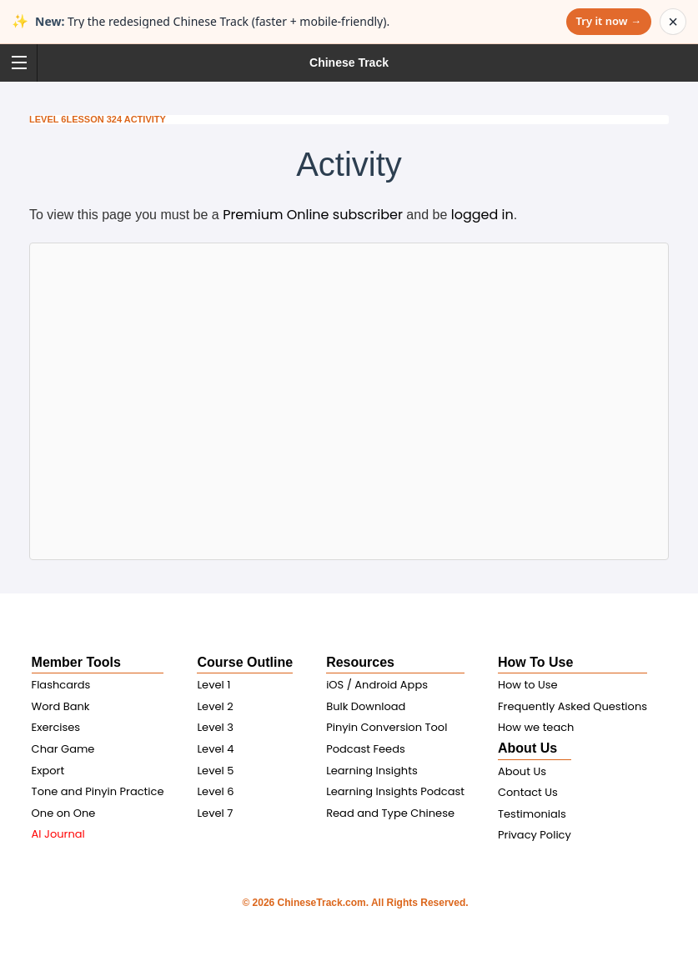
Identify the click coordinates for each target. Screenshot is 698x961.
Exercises (56, 727)
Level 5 (215, 770)
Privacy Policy (534, 835)
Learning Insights (372, 770)
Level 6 (47, 119)
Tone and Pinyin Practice (98, 791)
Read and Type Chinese (390, 813)
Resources (360, 662)
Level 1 (213, 685)
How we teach (536, 727)
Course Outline (245, 662)
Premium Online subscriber (313, 214)
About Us (527, 748)
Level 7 (215, 813)
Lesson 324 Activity (115, 119)
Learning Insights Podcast (395, 791)
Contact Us (528, 792)
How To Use (535, 662)
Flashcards (61, 685)
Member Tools (76, 662)
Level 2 (215, 706)
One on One (64, 813)
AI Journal (58, 834)
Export (48, 770)
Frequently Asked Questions (572, 706)
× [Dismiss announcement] (673, 22)
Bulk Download (365, 706)
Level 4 (215, 749)
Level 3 (215, 727)
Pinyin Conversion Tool (386, 727)
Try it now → (608, 20)
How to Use (528, 685)
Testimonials (532, 814)
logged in (482, 214)
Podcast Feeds (365, 749)
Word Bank (61, 706)
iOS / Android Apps (377, 685)
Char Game (63, 749)
